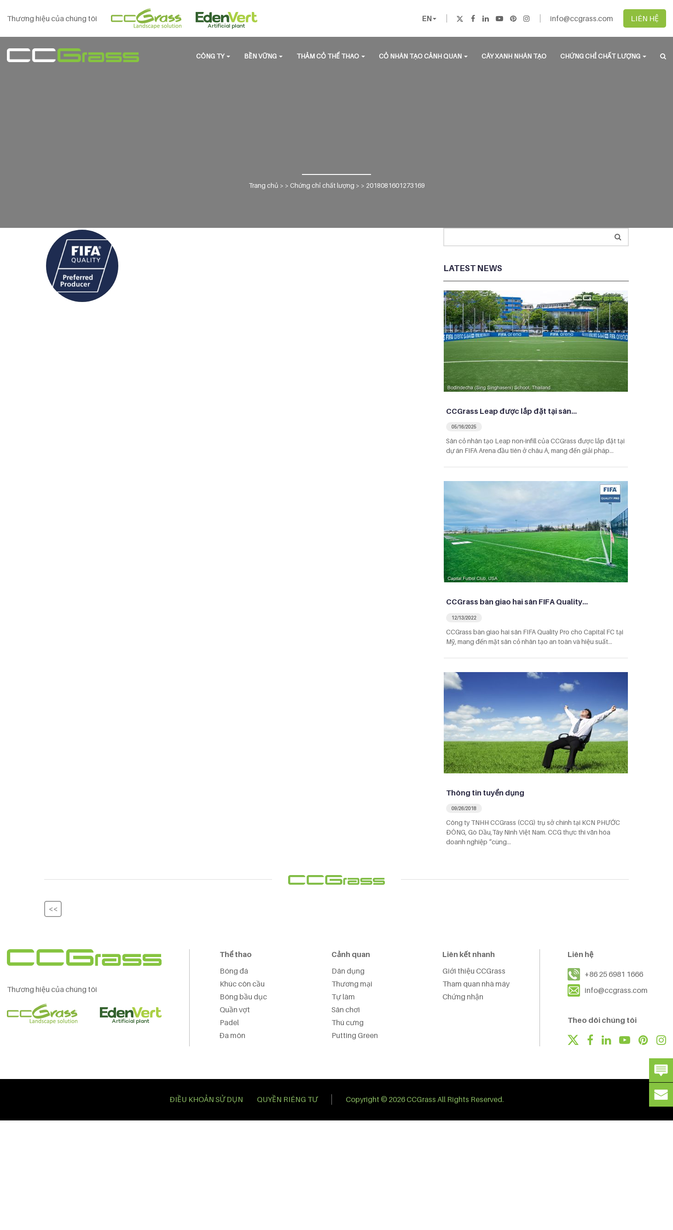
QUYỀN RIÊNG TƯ (287, 1099)
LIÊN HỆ (645, 18)
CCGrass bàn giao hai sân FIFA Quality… (517, 601)
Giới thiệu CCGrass (473, 970)
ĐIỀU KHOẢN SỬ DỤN (206, 1099)
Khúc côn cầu (242, 983)
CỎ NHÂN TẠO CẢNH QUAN (423, 56)
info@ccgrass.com (581, 18)
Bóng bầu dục (243, 996)
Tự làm (343, 996)
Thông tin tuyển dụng (485, 792)
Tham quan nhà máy (476, 983)
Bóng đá (234, 970)
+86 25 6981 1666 (614, 974)
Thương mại (351, 983)
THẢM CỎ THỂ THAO (330, 56)
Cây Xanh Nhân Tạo (514, 56)
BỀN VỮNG (263, 56)
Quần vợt (235, 1009)
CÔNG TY (213, 56)
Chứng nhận (462, 996)
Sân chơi (345, 1009)
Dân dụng (348, 970)
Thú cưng (347, 1022)
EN (429, 18)
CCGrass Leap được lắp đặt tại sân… (511, 411)
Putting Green (354, 1035)
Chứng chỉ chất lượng (603, 56)
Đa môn (232, 1035)
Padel (229, 1022)
